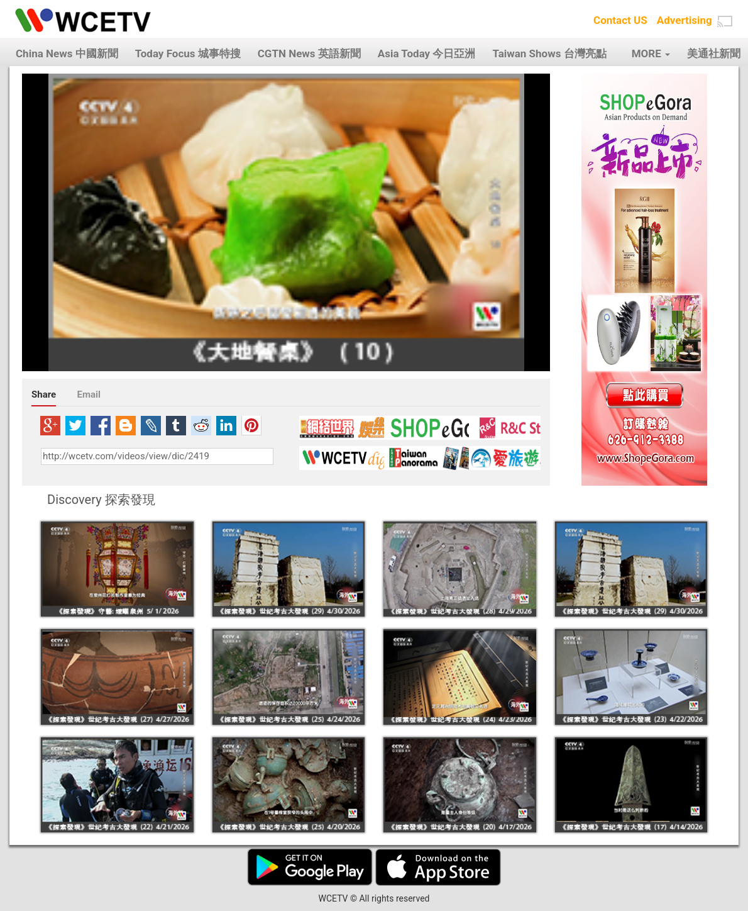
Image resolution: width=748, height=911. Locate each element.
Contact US (620, 20)
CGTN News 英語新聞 (309, 53)
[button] (725, 21)
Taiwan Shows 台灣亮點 (549, 53)
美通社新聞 (713, 53)
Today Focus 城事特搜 (188, 53)
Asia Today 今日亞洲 (427, 53)
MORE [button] (651, 53)
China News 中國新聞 (67, 53)
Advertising (684, 20)
